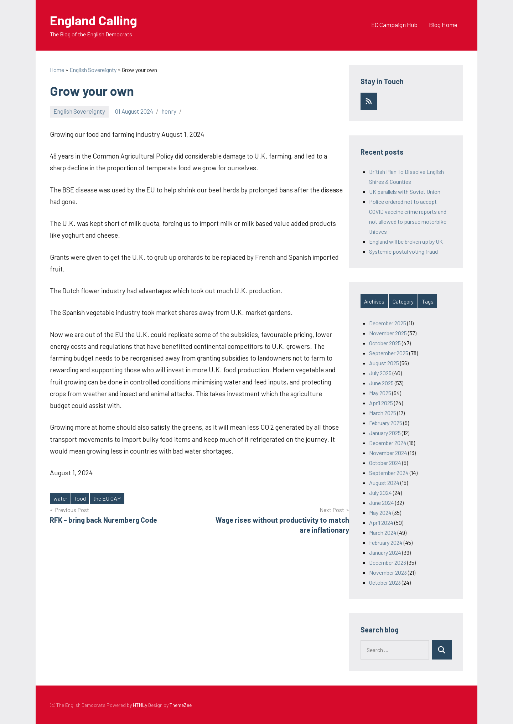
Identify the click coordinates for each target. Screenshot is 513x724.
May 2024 (380, 512)
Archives (374, 301)
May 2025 (380, 392)
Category (403, 301)
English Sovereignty (79, 111)
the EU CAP (107, 498)
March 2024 (383, 532)
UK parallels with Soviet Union (404, 191)
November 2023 (388, 572)
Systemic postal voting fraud (403, 251)
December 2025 (387, 323)
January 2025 (385, 432)
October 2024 (385, 462)
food (80, 498)
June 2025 (381, 382)
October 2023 (385, 582)
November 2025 (388, 333)
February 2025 (385, 422)
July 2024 (380, 492)
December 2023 (387, 562)
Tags (428, 301)
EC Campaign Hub (394, 24)
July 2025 (380, 372)
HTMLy (140, 705)
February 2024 (386, 542)
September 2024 (389, 472)
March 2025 (382, 412)
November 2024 (388, 452)
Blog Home (443, 24)
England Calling (93, 20)
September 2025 (388, 353)
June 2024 (381, 502)
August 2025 (384, 363)
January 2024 (385, 552)
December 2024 (387, 442)
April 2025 (381, 402)
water (60, 498)
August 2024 (384, 482)
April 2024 (381, 522)
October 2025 (385, 343)
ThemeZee (181, 705)
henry (168, 111)
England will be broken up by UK (406, 241)
